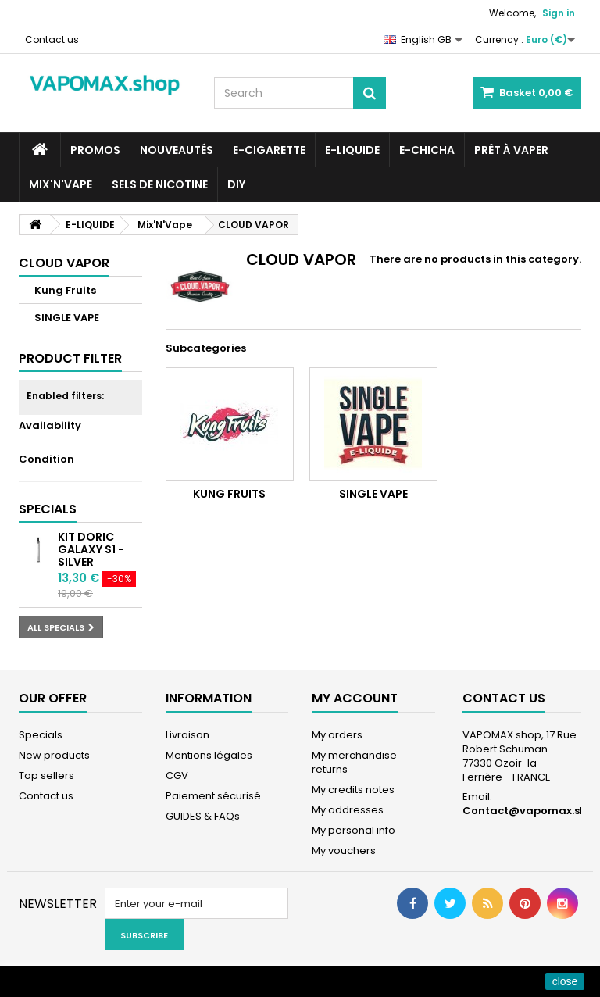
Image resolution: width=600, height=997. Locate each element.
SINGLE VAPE (66, 317)
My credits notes (353, 789)
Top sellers (46, 775)
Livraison (187, 734)
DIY (236, 184)
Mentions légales (209, 755)
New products (54, 755)
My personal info (353, 830)
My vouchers (344, 850)
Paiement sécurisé (213, 795)
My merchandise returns (354, 762)
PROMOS (95, 150)
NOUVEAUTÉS (176, 150)
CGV (177, 775)
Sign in (558, 13)
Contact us (52, 39)
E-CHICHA (427, 150)
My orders (337, 734)
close (565, 981)
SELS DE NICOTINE (160, 184)
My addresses (348, 809)
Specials (48, 509)
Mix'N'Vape (60, 184)
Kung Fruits (65, 290)
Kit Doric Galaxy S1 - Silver (91, 549)
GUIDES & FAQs (203, 816)
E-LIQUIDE (352, 150)
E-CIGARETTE (269, 150)
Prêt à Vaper (511, 150)
